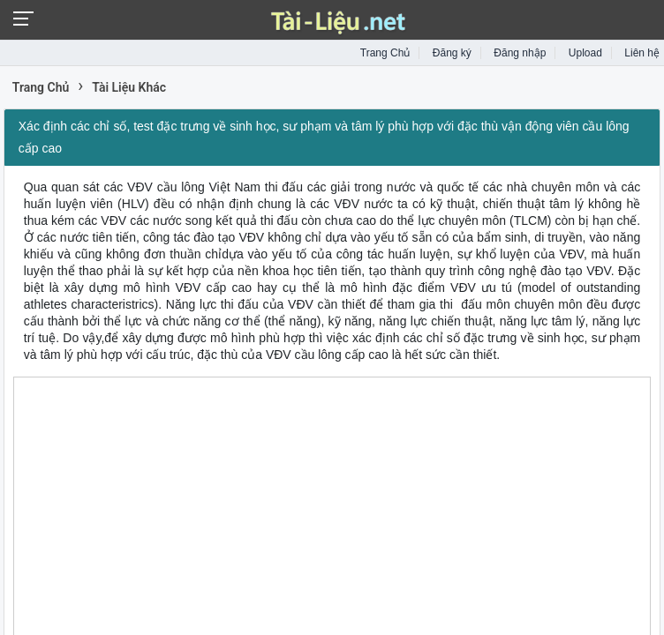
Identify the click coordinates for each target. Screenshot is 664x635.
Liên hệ (642, 53)
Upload (585, 53)
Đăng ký (452, 53)
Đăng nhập (520, 53)
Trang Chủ (385, 53)
